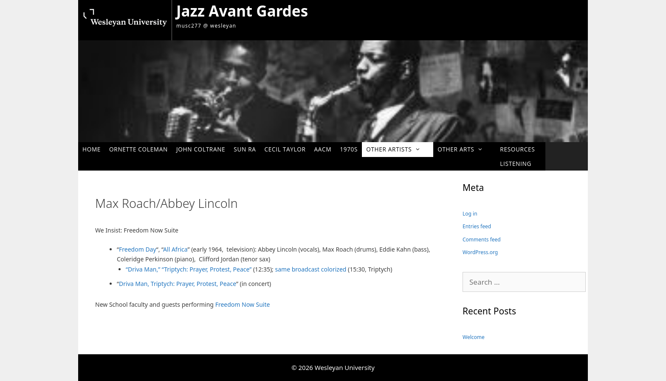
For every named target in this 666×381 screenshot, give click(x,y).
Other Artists (397, 149)
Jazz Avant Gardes (242, 11)
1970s (349, 149)
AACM (323, 149)
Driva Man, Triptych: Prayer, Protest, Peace (177, 284)
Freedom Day (137, 249)
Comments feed (482, 239)
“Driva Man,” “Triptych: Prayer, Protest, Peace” (188, 269)
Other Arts (464, 149)
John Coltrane (200, 149)
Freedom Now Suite (242, 304)
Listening (515, 164)
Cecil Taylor (285, 149)
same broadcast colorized (311, 269)
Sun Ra (245, 149)
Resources (517, 149)
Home (91, 149)
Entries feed (477, 226)
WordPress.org (480, 252)
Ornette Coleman (138, 149)
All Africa (175, 249)
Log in (470, 213)
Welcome (474, 337)
